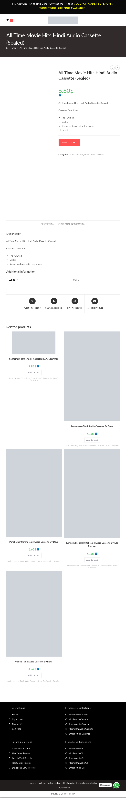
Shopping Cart (38, 3)
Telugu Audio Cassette (79, 724)
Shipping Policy (68, 783)
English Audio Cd (76, 767)
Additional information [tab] (71, 224)
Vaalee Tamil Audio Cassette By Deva (33, 661)
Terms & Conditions (37, 783)
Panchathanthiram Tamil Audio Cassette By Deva (33, 541)
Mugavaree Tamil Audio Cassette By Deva (92, 426)
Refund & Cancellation (87, 783)
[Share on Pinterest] (74, 304)
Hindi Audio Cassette (94, 154)
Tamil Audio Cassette (78, 714)
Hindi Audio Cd (76, 753)
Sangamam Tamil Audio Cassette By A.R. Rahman (33, 358)
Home (15, 714)
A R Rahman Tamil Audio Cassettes (44, 379)
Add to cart (69, 142)
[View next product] (117, 67)
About (69, 3)
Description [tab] (47, 224)
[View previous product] (112, 67)
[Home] (7, 48)
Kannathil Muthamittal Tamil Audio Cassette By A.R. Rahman (92, 544)
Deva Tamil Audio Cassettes (108, 445)
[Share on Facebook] (54, 304)
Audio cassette (76, 154)
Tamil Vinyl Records (21, 748)
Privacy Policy (54, 783)
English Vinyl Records (22, 758)
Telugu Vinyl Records (21, 763)
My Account (19, 3)
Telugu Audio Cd (76, 758)
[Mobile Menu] (118, 20)
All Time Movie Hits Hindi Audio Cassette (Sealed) (43, 48)
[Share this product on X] (32, 304)
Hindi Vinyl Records (21, 753)
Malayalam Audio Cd (78, 763)
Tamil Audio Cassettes (30, 378)
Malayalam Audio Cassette (81, 729)
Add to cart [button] (34, 372)
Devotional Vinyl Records (23, 767)
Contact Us (56, 3)
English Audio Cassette (79, 733)
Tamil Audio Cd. (76, 748)
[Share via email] (94, 304)
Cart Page (16, 729)
